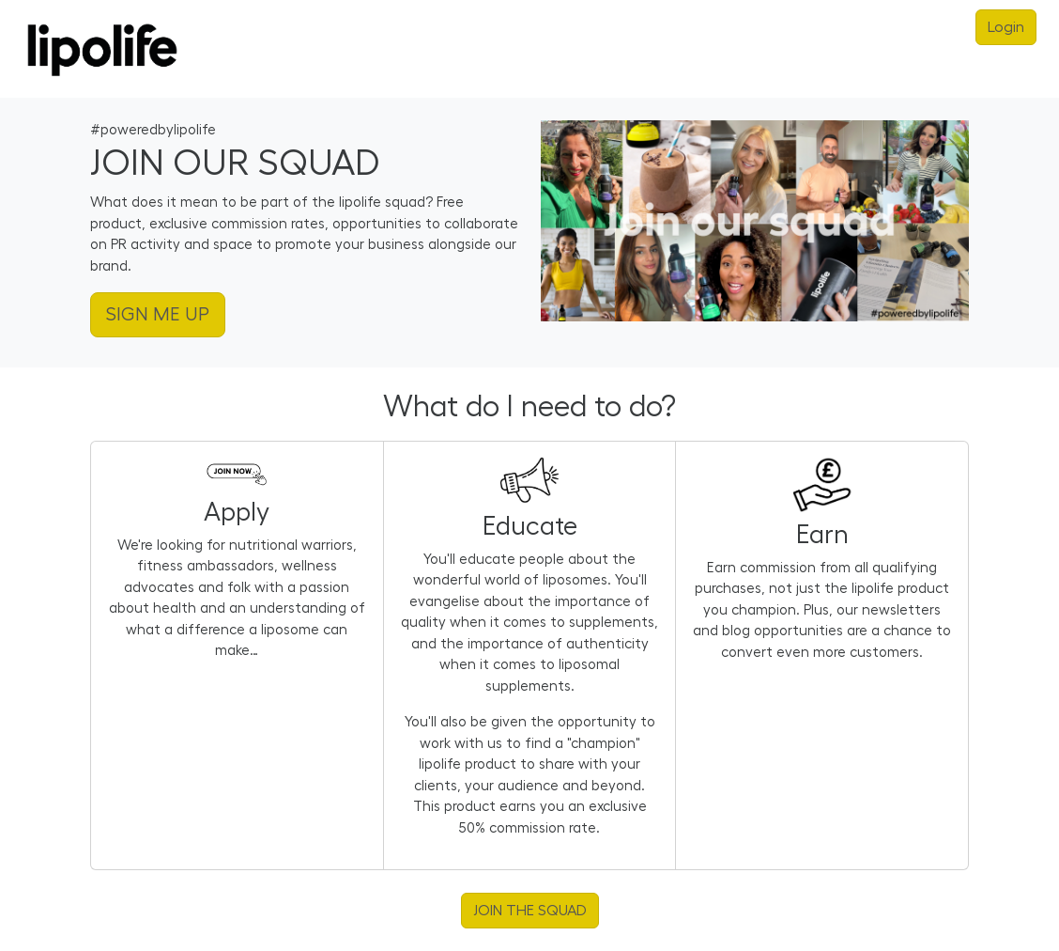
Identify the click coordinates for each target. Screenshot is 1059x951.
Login (1006, 27)
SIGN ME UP (157, 314)
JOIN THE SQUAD (530, 910)
